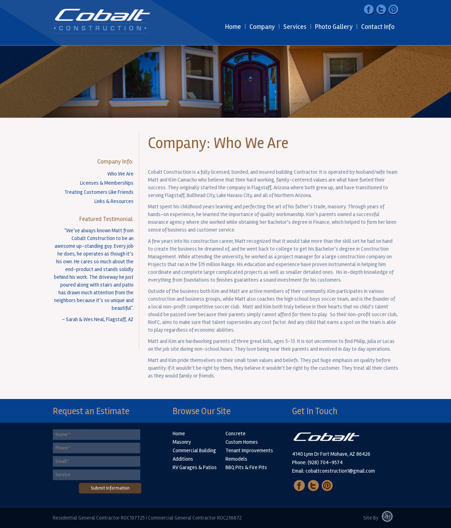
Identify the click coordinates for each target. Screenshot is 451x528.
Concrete (236, 433)
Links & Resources (114, 201)
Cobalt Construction (102, 22)
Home (179, 433)
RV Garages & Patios (195, 467)
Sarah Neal (389, 519)
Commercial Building (194, 450)
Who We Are (120, 174)
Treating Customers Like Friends (99, 192)
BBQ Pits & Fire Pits (246, 467)
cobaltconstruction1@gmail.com (340, 471)
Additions (183, 459)
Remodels (236, 459)
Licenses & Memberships (107, 183)
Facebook (369, 9)
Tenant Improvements (249, 450)
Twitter (381, 9)
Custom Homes (242, 442)
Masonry (182, 442)
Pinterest (392, 9)
